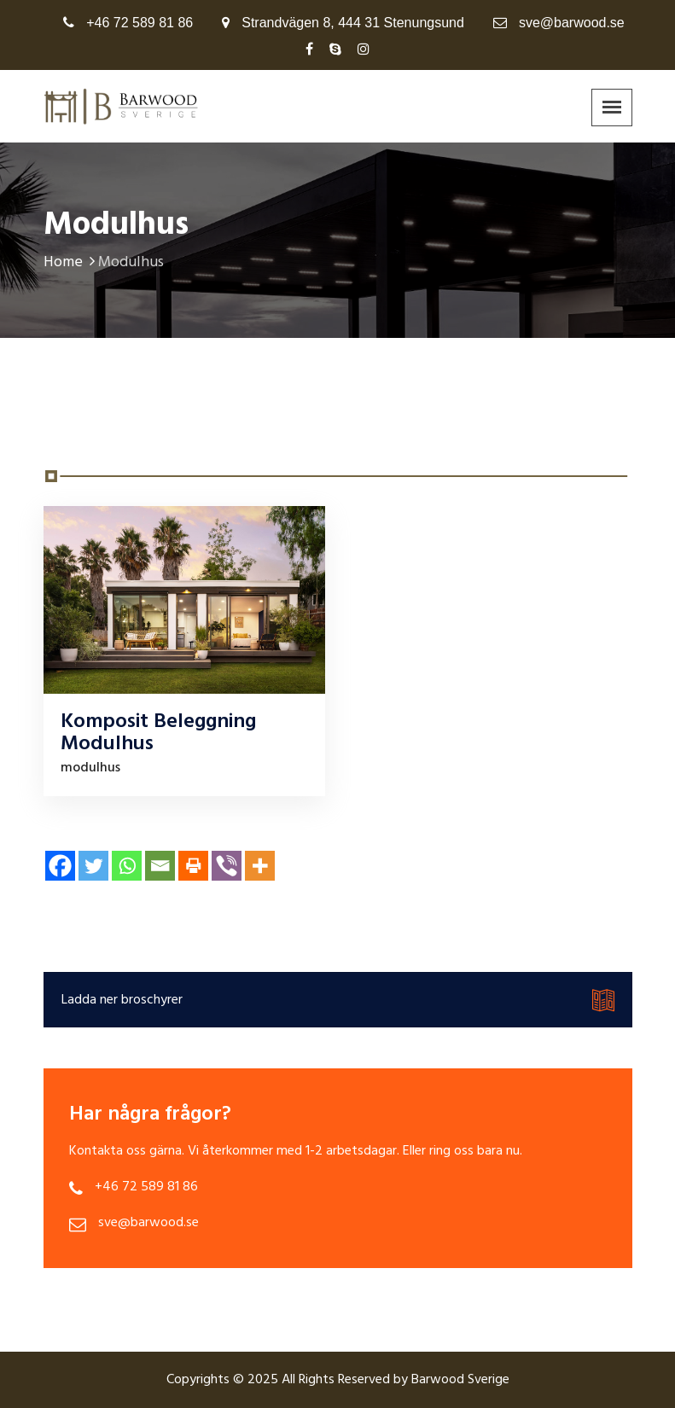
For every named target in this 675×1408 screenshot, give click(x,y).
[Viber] (226, 866)
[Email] (160, 866)
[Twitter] (93, 866)
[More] (260, 866)
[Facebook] (60, 866)
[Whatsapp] (127, 866)
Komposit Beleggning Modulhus (158, 733)
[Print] (193, 866)
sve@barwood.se (572, 22)
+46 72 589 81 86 (139, 22)
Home (71, 262)
